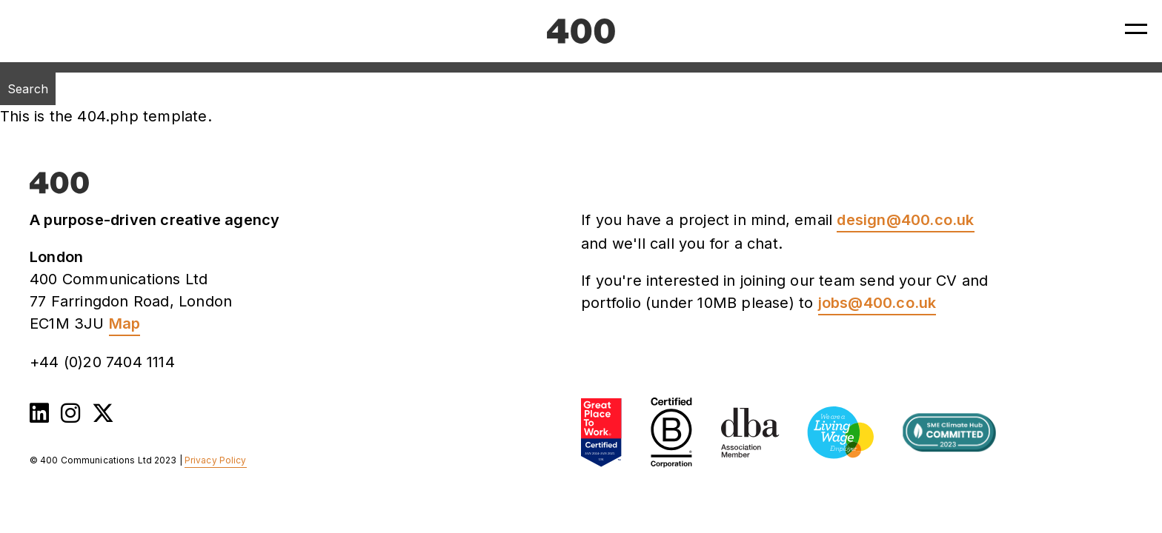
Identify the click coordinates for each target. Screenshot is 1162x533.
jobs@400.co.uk (877, 303)
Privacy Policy (216, 460)
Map (125, 323)
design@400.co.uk (905, 220)
